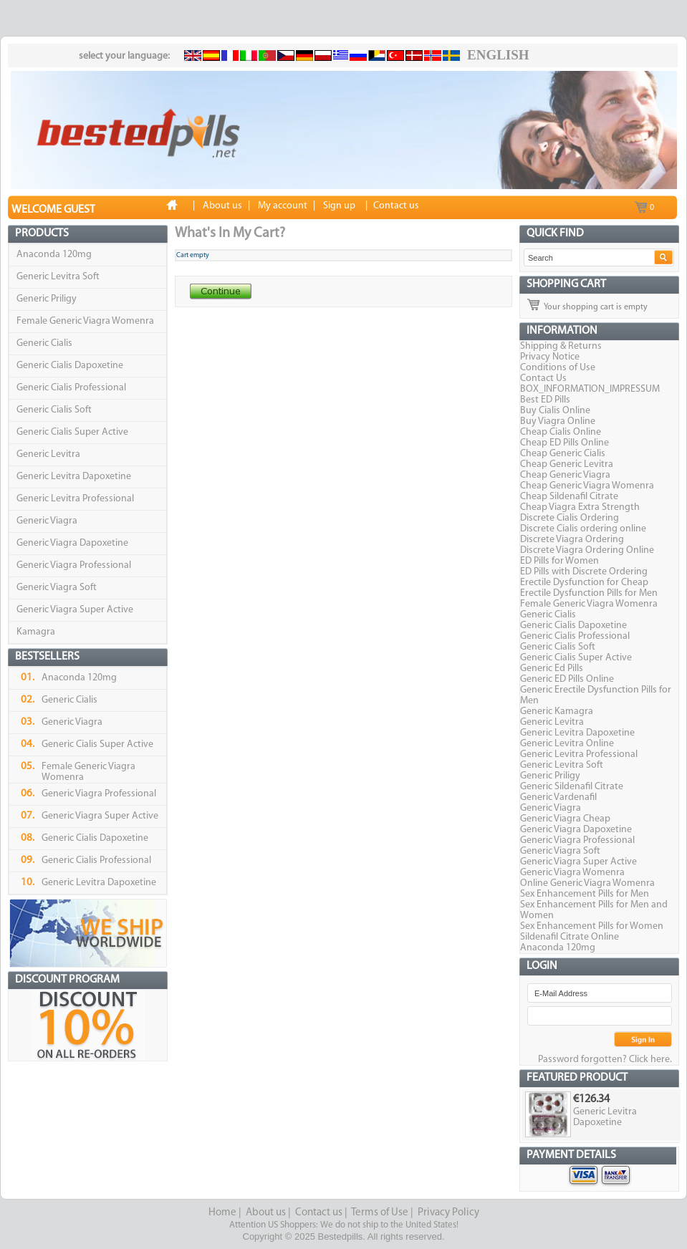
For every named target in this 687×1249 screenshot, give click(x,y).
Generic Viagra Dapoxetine (72, 543)
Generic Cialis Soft (54, 410)
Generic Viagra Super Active (74, 609)
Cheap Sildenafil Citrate (569, 496)
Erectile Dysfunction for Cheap (584, 582)
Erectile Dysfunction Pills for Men (589, 593)
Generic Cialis (44, 343)
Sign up (339, 206)
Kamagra (35, 632)
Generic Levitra (48, 454)
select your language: (124, 56)
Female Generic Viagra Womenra (85, 321)
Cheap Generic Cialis (562, 453)
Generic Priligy (46, 299)
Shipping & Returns (561, 346)
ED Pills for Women (559, 561)
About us (266, 1212)
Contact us (318, 1212)
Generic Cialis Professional (71, 387)
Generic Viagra (46, 521)
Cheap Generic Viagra (565, 475)
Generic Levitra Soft (58, 276)
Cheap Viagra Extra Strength (580, 507)
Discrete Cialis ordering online (583, 529)
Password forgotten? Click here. (605, 1059)
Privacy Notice (550, 357)
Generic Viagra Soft (56, 587)
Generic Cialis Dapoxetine (69, 365)
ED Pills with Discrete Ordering (584, 571)
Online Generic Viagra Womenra (587, 883)
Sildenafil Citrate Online (569, 937)
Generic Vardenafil (558, 797)
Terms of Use (379, 1212)
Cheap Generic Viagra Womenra (587, 486)
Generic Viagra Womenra (572, 872)
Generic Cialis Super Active (72, 432)
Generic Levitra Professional (75, 498)
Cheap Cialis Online (560, 432)
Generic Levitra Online (567, 743)
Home (222, 1212)
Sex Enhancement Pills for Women (591, 926)
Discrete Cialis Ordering (569, 518)
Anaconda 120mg (54, 254)
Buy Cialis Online (555, 410)
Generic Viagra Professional (73, 565)
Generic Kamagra (556, 711)
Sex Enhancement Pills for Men (584, 894)
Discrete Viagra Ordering (572, 539)
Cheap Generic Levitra (566, 464)
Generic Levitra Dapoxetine (73, 476)
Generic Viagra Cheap (565, 819)
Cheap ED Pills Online (564, 443)
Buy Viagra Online (557, 421)
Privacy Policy (448, 1212)
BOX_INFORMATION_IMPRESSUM (590, 389)
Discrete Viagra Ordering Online (587, 550)
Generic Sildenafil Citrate (571, 786)
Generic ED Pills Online (567, 679)
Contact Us (543, 378)
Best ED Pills (545, 400)
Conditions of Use (557, 367)
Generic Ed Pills (551, 668)
